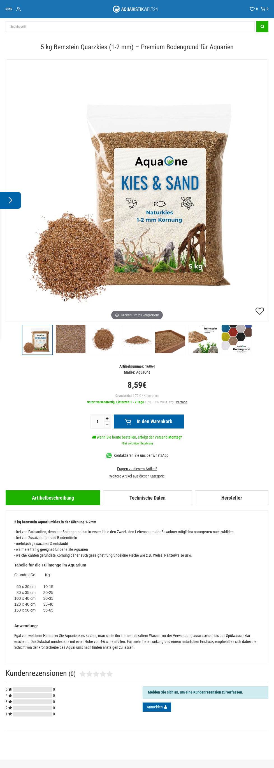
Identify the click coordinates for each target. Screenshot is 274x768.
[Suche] (262, 26)
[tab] (53, 497)
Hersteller (231, 498)
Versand (181, 402)
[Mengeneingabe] (97, 421)
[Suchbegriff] (130, 26)
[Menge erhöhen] (107, 419)
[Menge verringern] (107, 424)
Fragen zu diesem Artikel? (137, 469)
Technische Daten (147, 498)
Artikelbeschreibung (53, 498)
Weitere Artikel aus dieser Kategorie (137, 476)
